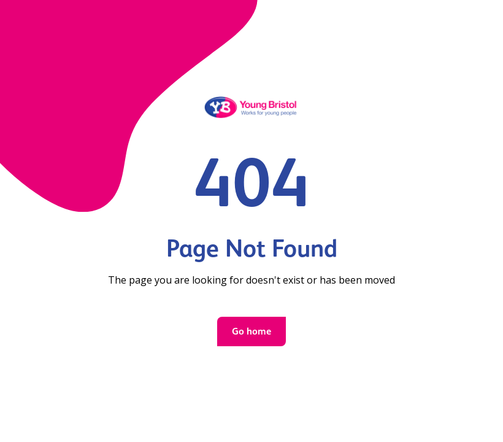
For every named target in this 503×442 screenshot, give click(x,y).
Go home (251, 331)
